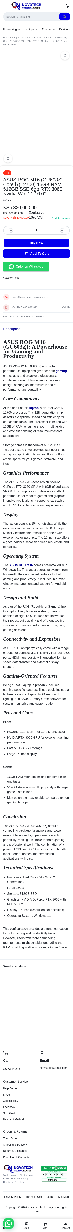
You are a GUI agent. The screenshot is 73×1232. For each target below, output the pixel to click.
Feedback (9, 1107)
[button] (7, 1224)
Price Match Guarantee (17, 1157)
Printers (48, 29)
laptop (34, 408)
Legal (50, 1196)
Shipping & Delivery (15, 1144)
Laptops (31, 29)
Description (36, 329)
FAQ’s (7, 1094)
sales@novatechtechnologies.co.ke (30, 297)
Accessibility (10, 1100)
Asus (33, 37)
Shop (14, 37)
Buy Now (36, 243)
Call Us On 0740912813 (24, 307)
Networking (11, 29)
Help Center (10, 1088)
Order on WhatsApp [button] (26, 266)
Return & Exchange (15, 1150)
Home (6, 37)
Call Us (66, 307)
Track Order (10, 1138)
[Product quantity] (36, 230)
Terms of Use (34, 1196)
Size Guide (9, 1113)
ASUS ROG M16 (21, 565)
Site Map (63, 1196)
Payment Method (13, 1119)
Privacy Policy (12, 1196)
